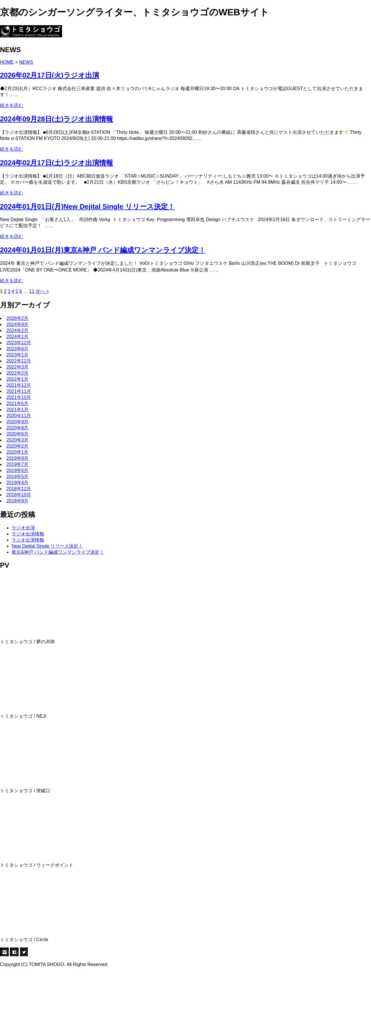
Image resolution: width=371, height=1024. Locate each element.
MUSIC (19, 63)
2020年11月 (18, 467)
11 (31, 343)
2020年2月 (17, 498)
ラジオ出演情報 (28, 586)
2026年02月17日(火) (49, 127)
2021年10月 (18, 449)
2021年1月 (17, 461)
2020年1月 (17, 504)
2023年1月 (17, 407)
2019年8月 (17, 510)
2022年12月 (18, 413)
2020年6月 (17, 486)
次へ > (42, 343)
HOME (7, 114)
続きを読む (11, 157)
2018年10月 (18, 546)
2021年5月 (17, 455)
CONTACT (23, 79)
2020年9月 (17, 473)
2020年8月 (17, 480)
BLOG (18, 69)
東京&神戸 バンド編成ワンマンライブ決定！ (58, 604)
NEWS (19, 48)
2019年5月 (17, 528)
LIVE (17, 58)
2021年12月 (18, 437)
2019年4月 (17, 534)
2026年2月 (17, 370)
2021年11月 (18, 443)
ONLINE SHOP (27, 74)
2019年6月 (17, 522)
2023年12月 (18, 394)
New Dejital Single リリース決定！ (47, 598)
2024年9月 (17, 376)
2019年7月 (17, 516)
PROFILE (21, 53)
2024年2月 (17, 382)
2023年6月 (17, 400)
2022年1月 (17, 431)
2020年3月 (17, 492)
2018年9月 (17, 553)
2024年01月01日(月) (87, 258)
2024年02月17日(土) (56, 215)
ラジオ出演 (23, 579)
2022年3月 (17, 419)
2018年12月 (18, 540)
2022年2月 (17, 425)
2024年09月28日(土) (56, 171)
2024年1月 (17, 388)
